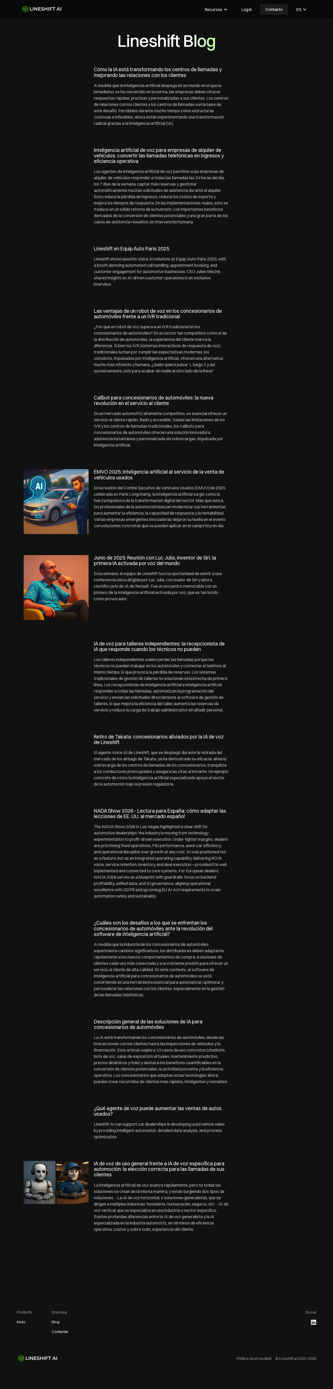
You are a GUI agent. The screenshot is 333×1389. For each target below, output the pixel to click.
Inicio (21, 1322)
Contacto (274, 9)
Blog (55, 1322)
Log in (246, 9)
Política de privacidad (254, 1358)
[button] (216, 9)
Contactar (60, 1331)
